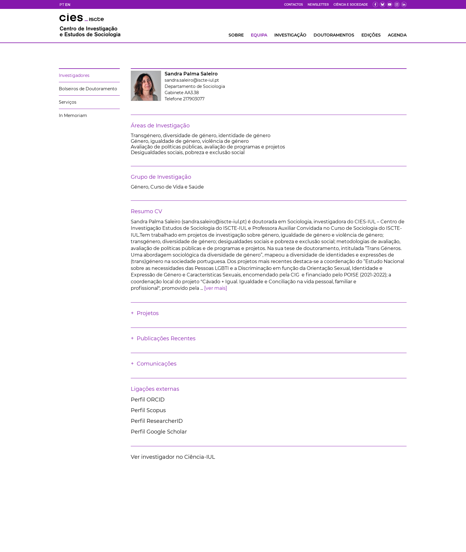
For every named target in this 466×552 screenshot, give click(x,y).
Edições (371, 35)
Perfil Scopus (148, 410)
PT (61, 4)
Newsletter (318, 5)
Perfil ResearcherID (157, 421)
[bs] (382, 4)
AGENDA (397, 35)
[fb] (375, 4)
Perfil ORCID (148, 399)
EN (67, 4)
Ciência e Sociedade (350, 5)
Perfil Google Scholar (159, 431)
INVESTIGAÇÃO (290, 35)
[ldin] (404, 4)
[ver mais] (215, 288)
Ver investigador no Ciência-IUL (173, 457)
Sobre (236, 35)
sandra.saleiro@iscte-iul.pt (192, 80)
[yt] (389, 4)
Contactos (293, 5)
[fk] (396, 4)
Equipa (259, 35)
